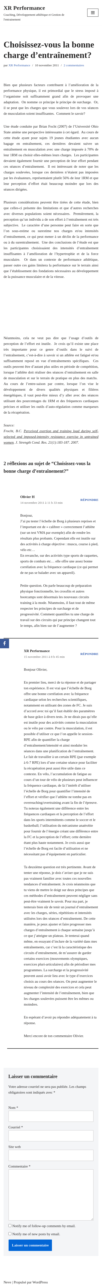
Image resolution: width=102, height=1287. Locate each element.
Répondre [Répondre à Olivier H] (89, 500)
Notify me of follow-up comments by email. (44, 1226)
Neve (7, 1282)
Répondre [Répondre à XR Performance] (89, 654)
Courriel (15, 1127)
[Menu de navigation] (92, 13)
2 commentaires (74, 65)
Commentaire (19, 1166)
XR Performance (19, 65)
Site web (14, 1147)
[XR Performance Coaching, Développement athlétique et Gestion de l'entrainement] (42, 12)
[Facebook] (4, 643)
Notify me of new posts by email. (36, 1234)
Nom (13, 1108)
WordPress (40, 1282)
